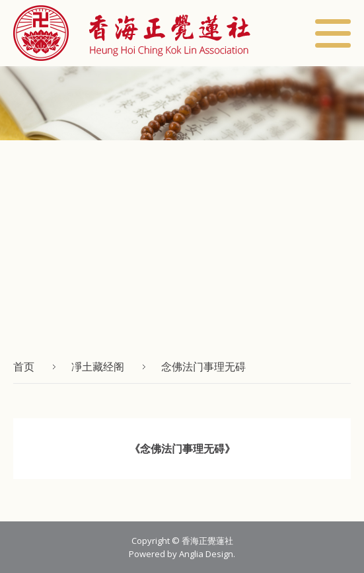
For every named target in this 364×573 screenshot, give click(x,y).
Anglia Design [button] (206, 554)
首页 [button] (23, 366)
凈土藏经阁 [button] (97, 366)
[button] (131, 33)
